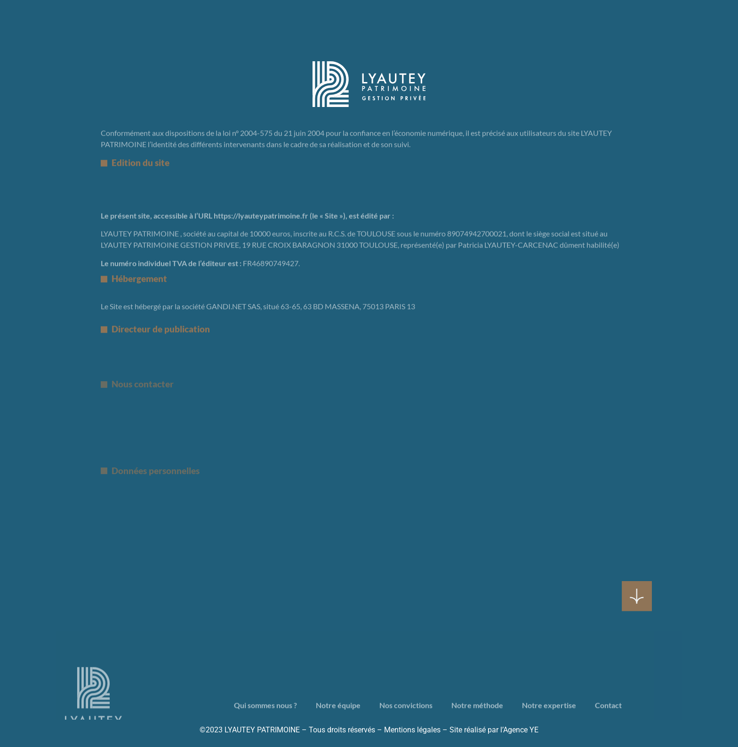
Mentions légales (412, 729)
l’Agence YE (518, 729)
